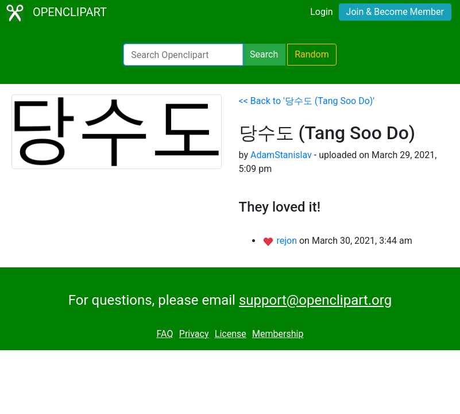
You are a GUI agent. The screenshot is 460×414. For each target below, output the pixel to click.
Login (321, 11)
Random (312, 54)
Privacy (194, 333)
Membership (277, 333)
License (230, 333)
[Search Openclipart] (183, 55)
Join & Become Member (395, 11)
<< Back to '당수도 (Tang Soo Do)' (307, 100)
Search (264, 54)
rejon (287, 240)
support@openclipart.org (315, 300)
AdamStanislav (281, 155)
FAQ (165, 333)
